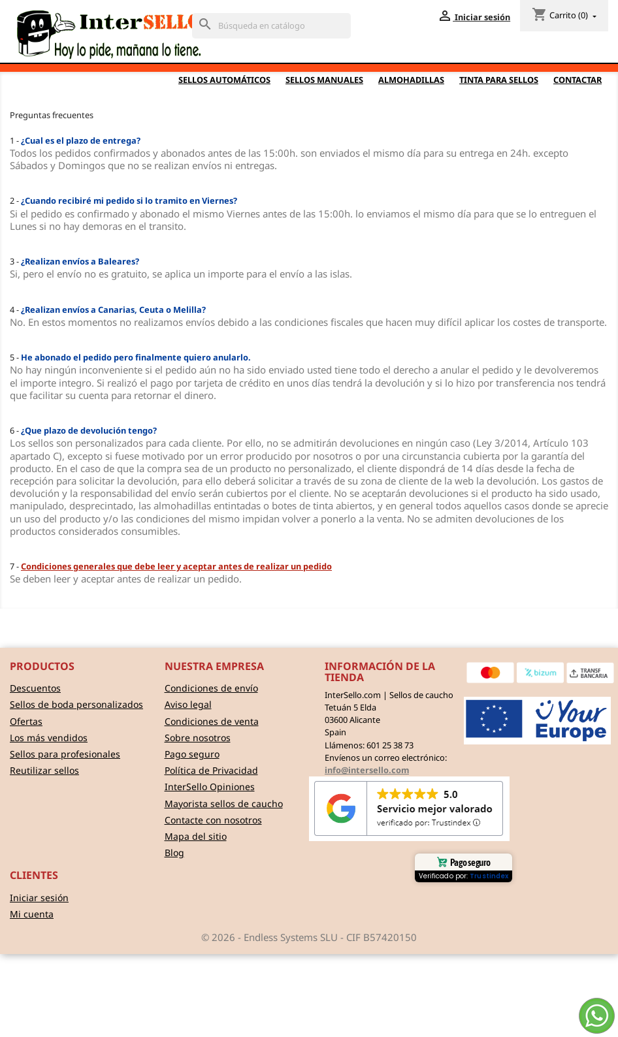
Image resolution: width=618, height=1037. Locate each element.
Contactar (577, 80)
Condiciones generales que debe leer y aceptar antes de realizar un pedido (176, 566)
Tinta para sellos (498, 80)
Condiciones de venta (212, 721)
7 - (171, 566)
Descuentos (35, 688)
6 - (83, 430)
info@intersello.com (367, 770)
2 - (123, 200)
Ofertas (26, 721)
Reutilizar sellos (44, 770)
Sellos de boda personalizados (76, 704)
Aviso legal (188, 704)
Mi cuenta (32, 914)
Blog (174, 852)
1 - (75, 140)
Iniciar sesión (39, 897)
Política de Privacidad (211, 770)
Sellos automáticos (224, 80)
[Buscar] (271, 26)
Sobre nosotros (198, 737)
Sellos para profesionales (65, 754)
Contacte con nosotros (213, 820)
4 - (108, 309)
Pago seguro (192, 754)
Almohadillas (411, 80)
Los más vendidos (49, 737)
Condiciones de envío (211, 688)
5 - (130, 357)
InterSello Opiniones (210, 786)
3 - (74, 261)
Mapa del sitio (196, 836)
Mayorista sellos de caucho (224, 803)
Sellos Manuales (324, 80)
